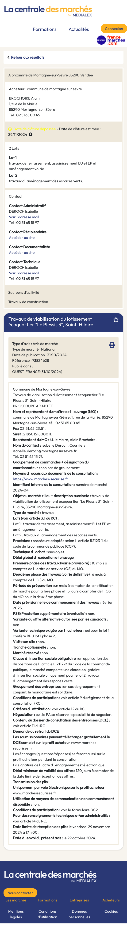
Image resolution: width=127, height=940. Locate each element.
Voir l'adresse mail (24, 217)
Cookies (111, 911)
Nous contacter (20, 892)
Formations (45, 29)
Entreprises (79, 900)
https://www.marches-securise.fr (40, 479)
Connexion (114, 28)
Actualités (79, 29)
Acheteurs (111, 900)
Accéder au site (22, 237)
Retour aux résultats (27, 57)
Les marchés (16, 900)
